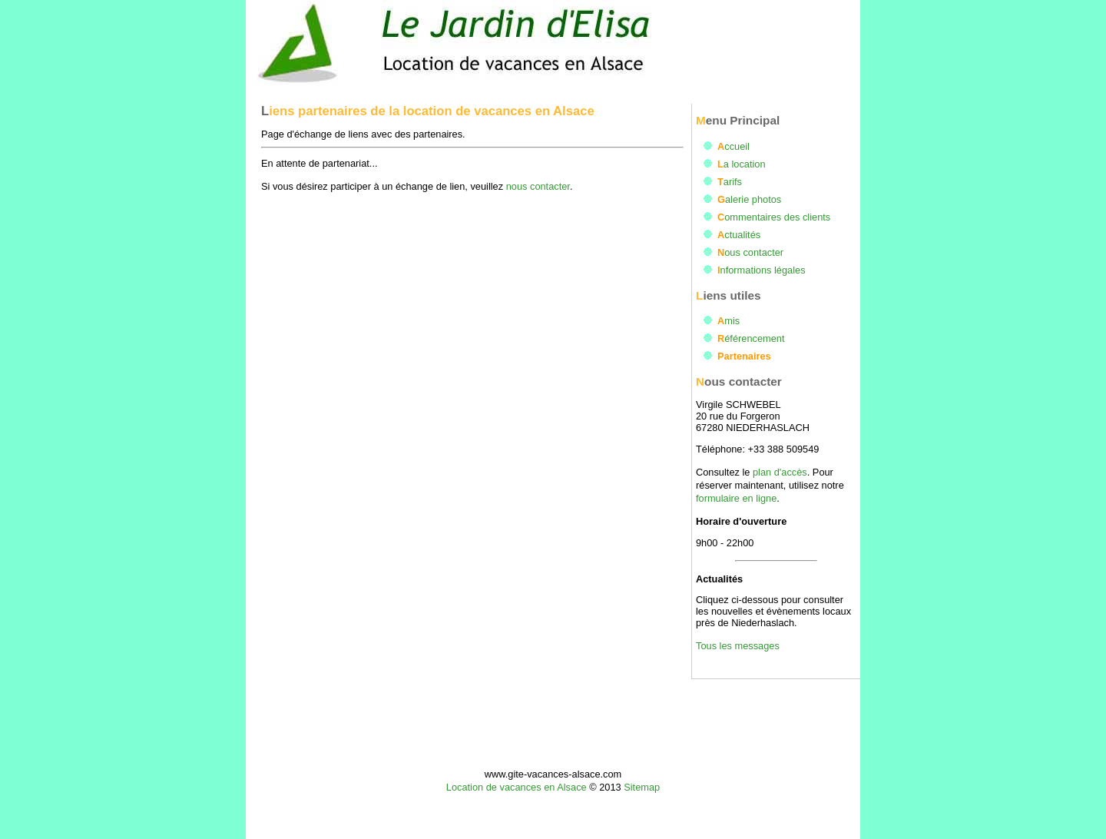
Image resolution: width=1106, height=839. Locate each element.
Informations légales (761, 270)
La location (741, 164)
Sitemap (642, 787)
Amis (728, 321)
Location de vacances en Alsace (516, 787)
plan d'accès (780, 472)
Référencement (751, 338)
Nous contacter (750, 252)
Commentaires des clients (773, 217)
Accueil (733, 146)
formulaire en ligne (736, 498)
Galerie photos (749, 199)
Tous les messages (738, 646)
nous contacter (538, 186)
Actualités (738, 234)
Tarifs (729, 181)
